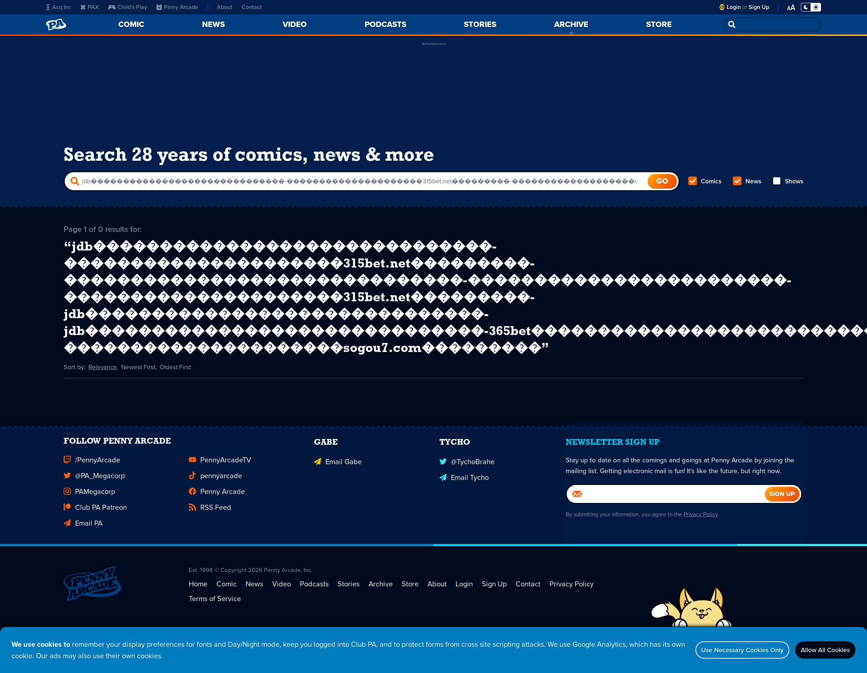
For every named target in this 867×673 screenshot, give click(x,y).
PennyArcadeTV (220, 507)
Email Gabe (338, 507)
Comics (705, 185)
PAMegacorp (89, 538)
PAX (90, 7)
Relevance (103, 402)
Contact (252, 7)
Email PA (83, 570)
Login (734, 7)
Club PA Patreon (95, 554)
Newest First (140, 402)
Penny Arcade (217, 538)
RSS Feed (210, 554)
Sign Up (759, 7)
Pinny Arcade (177, 7)
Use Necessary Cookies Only (725, 650)
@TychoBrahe (466, 507)
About (224, 7)
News (746, 185)
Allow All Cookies (820, 650)
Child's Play (127, 7)
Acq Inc (58, 7)
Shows (787, 185)
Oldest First (178, 402)
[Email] (666, 553)
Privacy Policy (705, 573)
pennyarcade (215, 522)
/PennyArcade (92, 507)
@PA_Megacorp (94, 522)
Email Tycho (464, 522)
